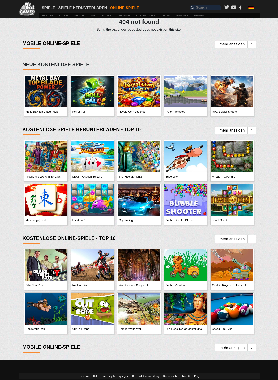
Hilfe (95, 376)
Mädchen (182, 15)
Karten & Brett (146, 15)
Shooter (47, 15)
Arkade (79, 15)
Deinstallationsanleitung (145, 376)
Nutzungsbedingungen (115, 376)
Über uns (84, 376)
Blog (196, 376)
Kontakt (185, 376)
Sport (166, 15)
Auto (93, 15)
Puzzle (106, 15)
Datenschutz (170, 376)
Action (63, 15)
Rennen (199, 15)
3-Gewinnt (123, 15)
